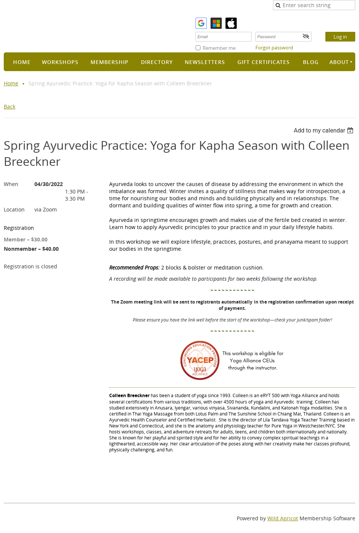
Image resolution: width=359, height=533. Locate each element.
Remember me (219, 48)
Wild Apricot (282, 518)
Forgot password (274, 47)
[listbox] (324, 130)
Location (14, 209)
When (11, 184)
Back (9, 106)
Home (11, 83)
